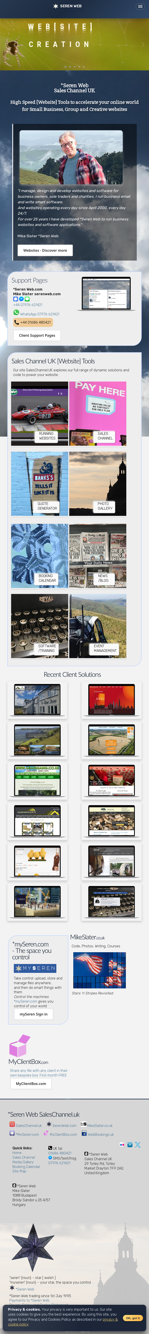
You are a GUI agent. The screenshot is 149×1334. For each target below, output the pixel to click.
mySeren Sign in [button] (33, 1014)
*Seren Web (21, 1289)
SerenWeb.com (61, 1126)
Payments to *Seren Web (29, 1300)
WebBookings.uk (98, 1134)
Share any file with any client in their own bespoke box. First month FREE (38, 1073)
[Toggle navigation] (140, 6)
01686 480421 (59, 1153)
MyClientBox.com (60, 1134)
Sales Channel (23, 1157)
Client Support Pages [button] (37, 335)
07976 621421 (59, 1163)
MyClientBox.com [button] (31, 1083)
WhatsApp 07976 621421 (39, 314)
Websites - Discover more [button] (45, 250)
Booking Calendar (26, 1167)
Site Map (19, 1171)
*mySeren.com (25, 1001)
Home (17, 1153)
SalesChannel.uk (25, 1126)
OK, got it (133, 1318)
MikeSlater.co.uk (97, 1126)
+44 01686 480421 (35, 322)
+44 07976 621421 (27, 305)
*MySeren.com (24, 1134)
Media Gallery (23, 1162)
